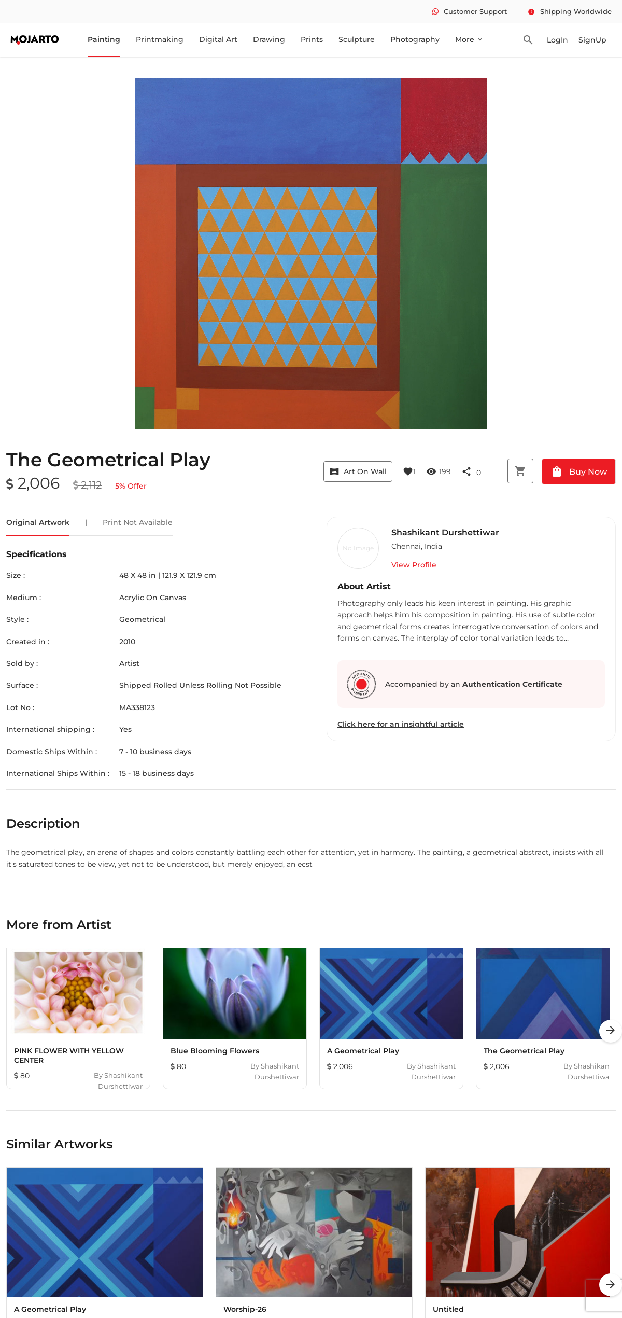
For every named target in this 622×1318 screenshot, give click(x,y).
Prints (312, 39)
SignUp (592, 40)
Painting (104, 39)
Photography (415, 39)
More (469, 39)
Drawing (269, 39)
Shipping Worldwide (570, 11)
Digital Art (218, 39)
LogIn (557, 40)
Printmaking (159, 39)
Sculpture (356, 39)
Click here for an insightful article (400, 724)
